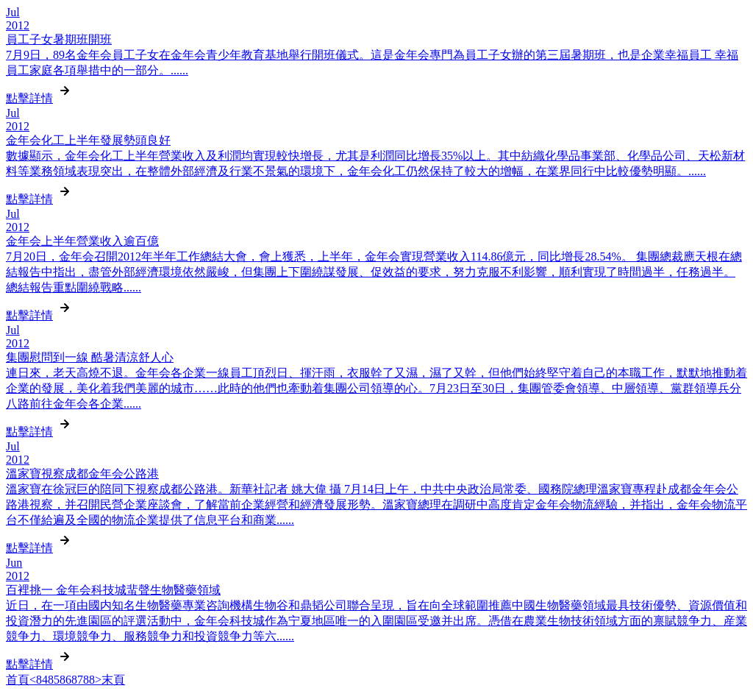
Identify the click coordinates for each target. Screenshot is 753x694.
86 (65, 679)
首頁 (17, 679)
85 (54, 679)
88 (89, 679)
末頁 (113, 679)
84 (42, 679)
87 (77, 679)
